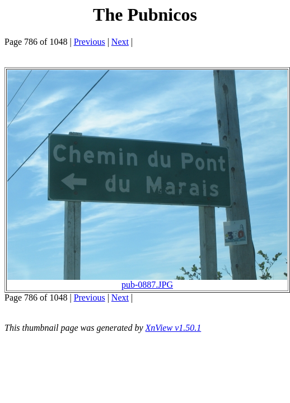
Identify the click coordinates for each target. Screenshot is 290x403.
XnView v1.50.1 (174, 327)
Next (120, 41)
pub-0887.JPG (147, 280)
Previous (89, 41)
